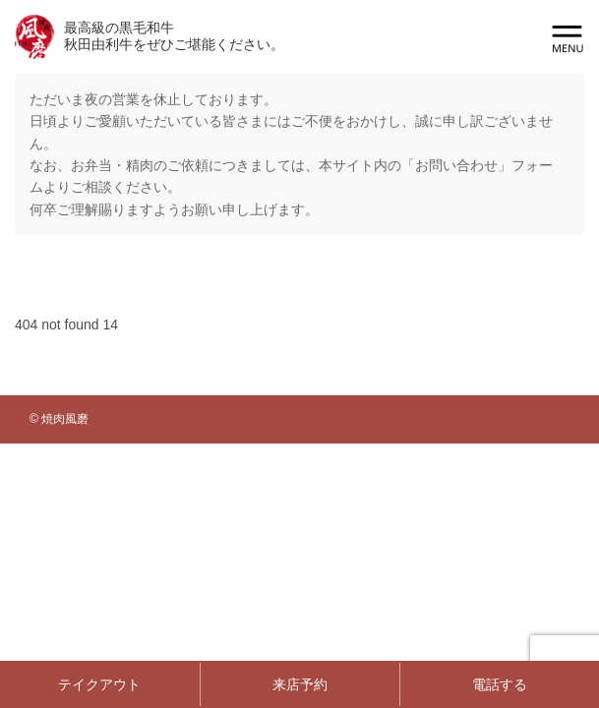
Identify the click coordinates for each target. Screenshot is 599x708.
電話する (499, 684)
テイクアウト (99, 684)
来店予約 (300, 684)
